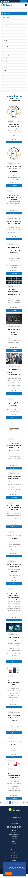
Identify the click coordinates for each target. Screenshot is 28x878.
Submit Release (24, 1)
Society (5, 85)
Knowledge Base (14, 852)
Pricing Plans (14, 832)
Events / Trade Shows (7, 46)
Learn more (20, 868)
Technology (5, 91)
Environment (6, 43)
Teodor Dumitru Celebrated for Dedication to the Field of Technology (14, 743)
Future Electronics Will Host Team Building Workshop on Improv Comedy (14, 507)
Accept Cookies (8, 873)
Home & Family (6, 58)
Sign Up (14, 1)
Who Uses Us (14, 845)
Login (18, 1)
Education (5, 40)
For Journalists (14, 857)
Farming (5, 49)
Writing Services (14, 836)
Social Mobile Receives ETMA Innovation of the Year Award (14, 639)
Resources (14, 850)
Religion (5, 79)
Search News (5, 21)
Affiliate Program (14, 838)
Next (24, 802)
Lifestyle (5, 73)
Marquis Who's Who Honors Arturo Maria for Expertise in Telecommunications (14, 223)
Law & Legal (5, 70)
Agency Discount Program (14, 834)
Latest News (5, 10)
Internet (5, 67)
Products (14, 830)
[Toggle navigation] (25, 5)
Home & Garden (6, 61)
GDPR (22, 870)
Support (14, 860)
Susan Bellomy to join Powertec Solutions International (14, 404)
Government (6, 55)
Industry (5, 64)
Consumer (5, 37)
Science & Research (7, 82)
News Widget (14, 855)
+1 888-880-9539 (5, 1)
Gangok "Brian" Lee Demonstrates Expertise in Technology (14, 126)
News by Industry (6, 13)
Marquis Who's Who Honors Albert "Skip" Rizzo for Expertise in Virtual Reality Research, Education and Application (14, 568)
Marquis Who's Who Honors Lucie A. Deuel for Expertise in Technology (14, 537)
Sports (4, 88)
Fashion (5, 52)
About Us (14, 843)
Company (14, 841)
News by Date (5, 17)
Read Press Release (14, 185)
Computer (5, 34)
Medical (5, 76)
